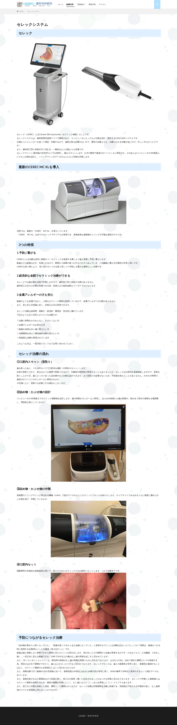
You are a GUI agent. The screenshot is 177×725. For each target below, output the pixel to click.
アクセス (102, 4)
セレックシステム (33, 11)
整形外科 (92, 4)
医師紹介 (81, 4)
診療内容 (69, 4)
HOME (21, 11)
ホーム (60, 4)
